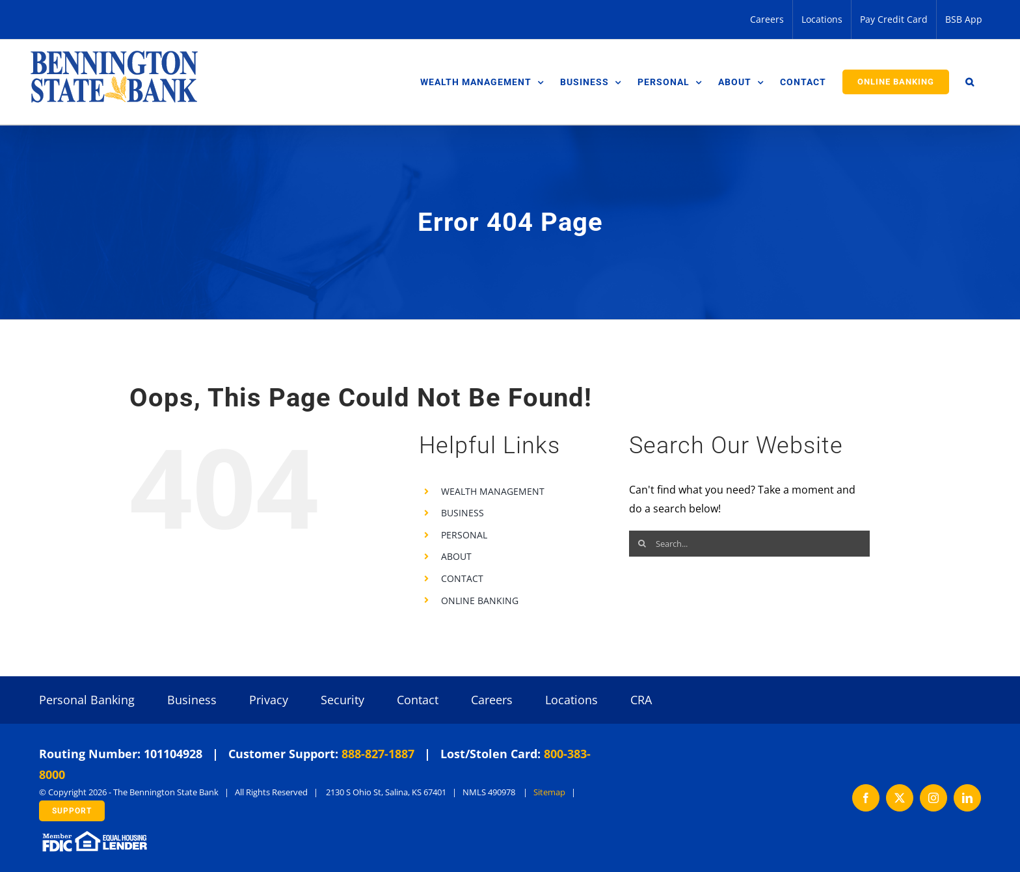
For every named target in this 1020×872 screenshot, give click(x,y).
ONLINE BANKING (479, 600)
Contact (417, 699)
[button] (969, 82)
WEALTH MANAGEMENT (492, 491)
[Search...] (749, 544)
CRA (641, 699)
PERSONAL (464, 535)
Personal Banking (87, 699)
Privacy (268, 699)
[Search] (642, 544)
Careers (492, 699)
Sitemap (549, 792)
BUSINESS (462, 513)
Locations (571, 699)
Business (192, 699)
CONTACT (462, 578)
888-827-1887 (378, 753)
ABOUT (456, 556)
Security (342, 699)
